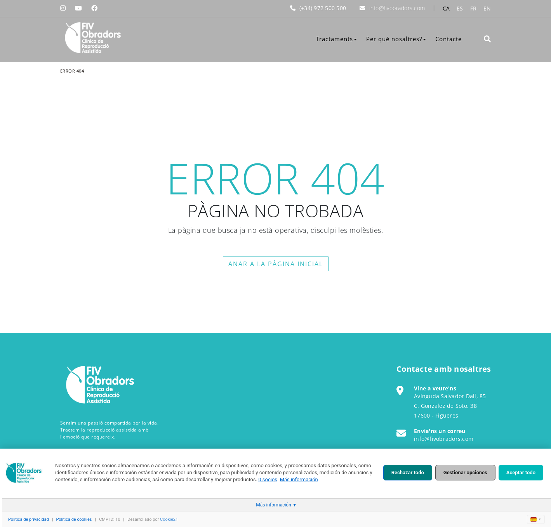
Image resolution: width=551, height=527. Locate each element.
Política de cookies (74, 519)
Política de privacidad (28, 519)
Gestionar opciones (465, 472)
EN (487, 8)
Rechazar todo (407, 472)
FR (473, 8)
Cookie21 (169, 519)
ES (460, 8)
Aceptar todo (520, 472)
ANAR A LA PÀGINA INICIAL (275, 264)
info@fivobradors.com (397, 8)
